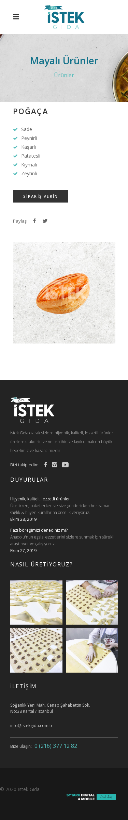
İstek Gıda (29, 789)
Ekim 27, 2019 (23, 550)
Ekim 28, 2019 (23, 519)
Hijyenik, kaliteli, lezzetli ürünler (40, 499)
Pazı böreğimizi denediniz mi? (39, 530)
